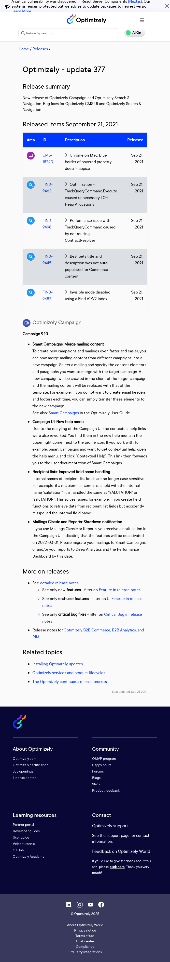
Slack (96, 784)
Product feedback (106, 790)
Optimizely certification (30, 764)
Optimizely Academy (28, 856)
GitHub (18, 850)
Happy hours (101, 764)
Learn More (21, 11)
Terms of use (85, 935)
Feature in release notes (120, 589)
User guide (21, 837)
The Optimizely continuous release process (69, 681)
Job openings (23, 771)
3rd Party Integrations (85, 951)
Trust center (85, 941)
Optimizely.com (24, 758)
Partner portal (23, 824)
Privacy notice (85, 930)
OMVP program (104, 758)
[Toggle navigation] (142, 20)
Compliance (85, 946)
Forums (98, 771)
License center (24, 777)
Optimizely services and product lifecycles (68, 672)
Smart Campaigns (64, 412)
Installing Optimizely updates (57, 664)
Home (24, 49)
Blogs (96, 777)
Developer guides (26, 830)
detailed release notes (59, 583)
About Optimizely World (85, 924)
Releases (40, 49)
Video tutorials (24, 843)
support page (118, 835)
